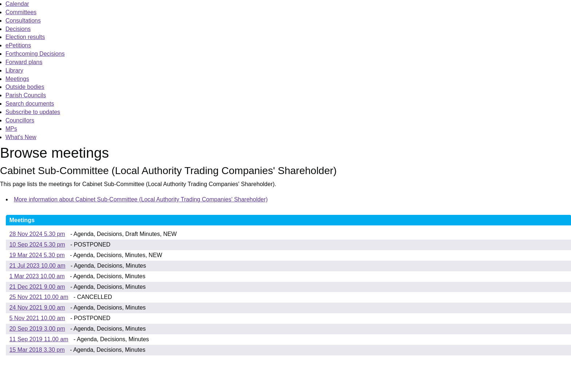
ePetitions (18, 45)
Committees (20, 12)
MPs (11, 129)
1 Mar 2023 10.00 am (37, 276)
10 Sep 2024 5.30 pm (37, 244)
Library (14, 70)
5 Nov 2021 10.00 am (37, 318)
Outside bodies (24, 87)
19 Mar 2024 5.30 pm (37, 255)
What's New (20, 137)
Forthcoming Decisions (35, 54)
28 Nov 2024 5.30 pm (37, 234)
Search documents (29, 104)
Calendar (17, 4)
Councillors (19, 120)
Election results (25, 37)
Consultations (23, 20)
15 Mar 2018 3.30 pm (37, 350)
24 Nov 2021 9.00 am (37, 307)
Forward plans (23, 62)
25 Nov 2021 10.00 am (38, 297)
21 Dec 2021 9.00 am (37, 287)
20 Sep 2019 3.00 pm (37, 329)
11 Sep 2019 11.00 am (38, 339)
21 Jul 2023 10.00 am (37, 266)
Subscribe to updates (32, 112)
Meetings (17, 79)
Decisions (18, 29)
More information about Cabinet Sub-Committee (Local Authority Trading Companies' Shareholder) (141, 199)
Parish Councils (25, 95)
